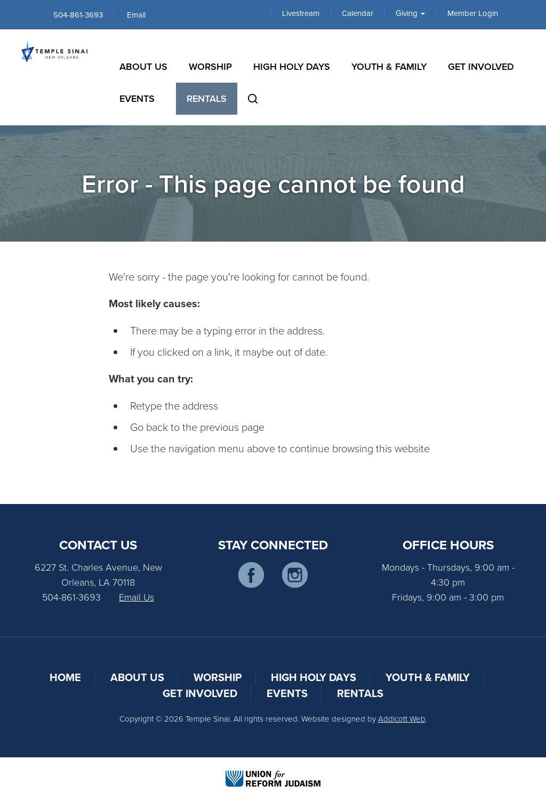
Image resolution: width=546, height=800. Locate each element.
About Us (143, 66)
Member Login (472, 13)
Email (136, 14)
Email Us (136, 596)
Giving (410, 13)
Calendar (357, 13)
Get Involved (481, 66)
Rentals (207, 98)
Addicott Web (401, 718)
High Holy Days (291, 66)
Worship (210, 66)
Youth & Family (389, 66)
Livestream (300, 13)
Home (65, 677)
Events (137, 98)
